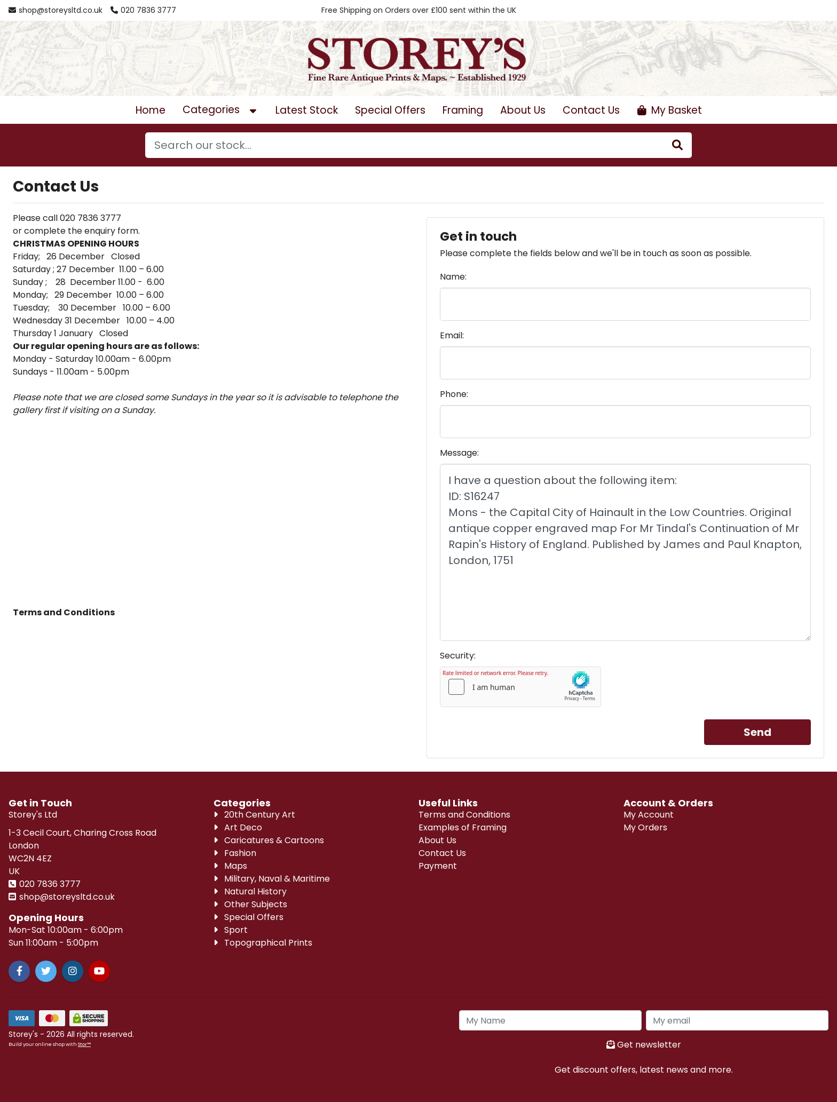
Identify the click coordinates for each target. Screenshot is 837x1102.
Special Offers (390, 110)
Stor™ (84, 1044)
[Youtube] (99, 971)
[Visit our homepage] (418, 57)
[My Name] (550, 1020)
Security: (458, 655)
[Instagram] (72, 971)
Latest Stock (306, 110)
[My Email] (737, 1020)
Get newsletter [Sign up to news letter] (643, 1044)
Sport (231, 930)
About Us (523, 110)
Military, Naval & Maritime (272, 879)
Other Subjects (250, 904)
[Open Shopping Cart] (669, 110)
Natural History (250, 891)
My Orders (645, 827)
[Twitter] (46, 971)
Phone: (454, 394)
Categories (220, 109)
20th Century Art (254, 814)
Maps (230, 866)
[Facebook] (19, 971)
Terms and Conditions (464, 814)
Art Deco (238, 827)
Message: (459, 453)
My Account (648, 814)
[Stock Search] (677, 145)
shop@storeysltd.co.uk (66, 897)
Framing (463, 110)
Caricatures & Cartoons (269, 840)
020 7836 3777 (49, 884)
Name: (453, 277)
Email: (452, 335)
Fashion (235, 853)
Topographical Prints (263, 943)
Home (150, 110)
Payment (437, 866)
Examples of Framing (462, 827)
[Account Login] (770, 10)
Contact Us (591, 110)
